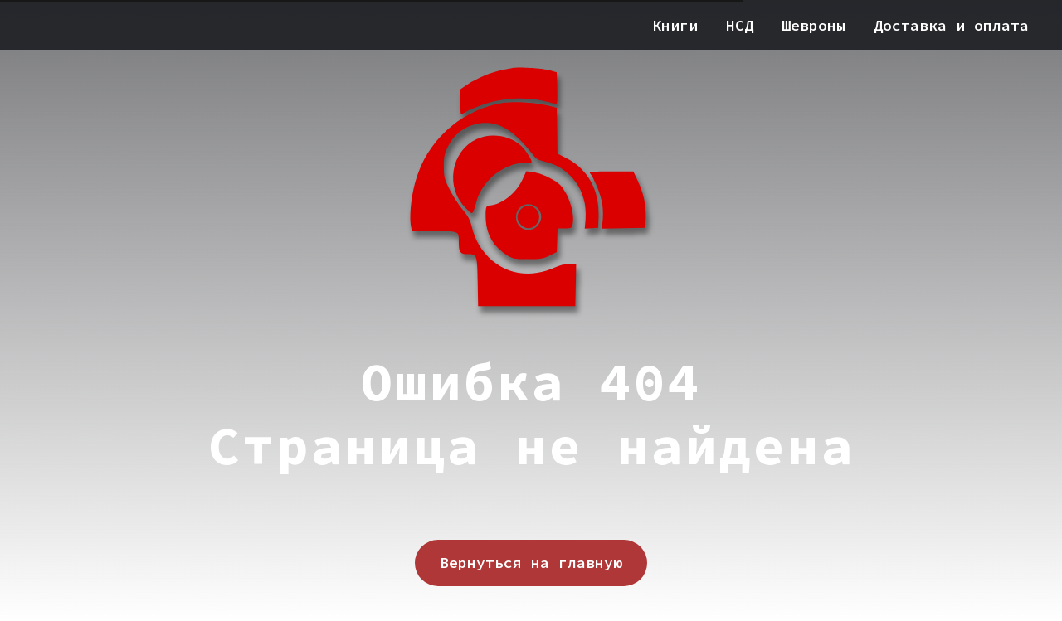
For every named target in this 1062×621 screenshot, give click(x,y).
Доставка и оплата (951, 25)
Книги (675, 25)
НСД (739, 25)
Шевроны (813, 25)
